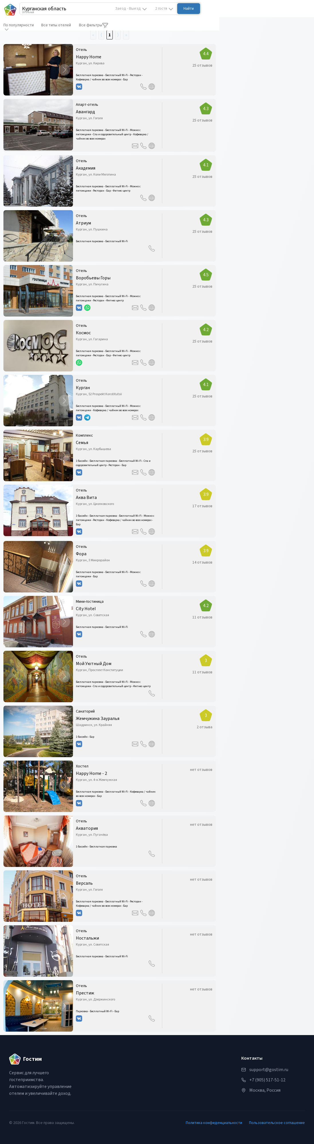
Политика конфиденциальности (214, 1123)
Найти (188, 8)
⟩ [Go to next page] (118, 35)
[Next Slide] (64, 69)
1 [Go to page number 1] (109, 35)
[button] (38, 70)
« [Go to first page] (93, 35)
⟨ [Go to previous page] (101, 35)
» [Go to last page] (126, 35)
